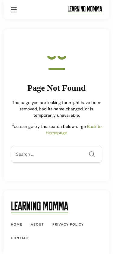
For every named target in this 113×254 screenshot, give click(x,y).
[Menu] (14, 10)
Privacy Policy (68, 224)
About (37, 224)
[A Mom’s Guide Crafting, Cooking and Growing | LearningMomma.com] (84, 9)
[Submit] (92, 155)
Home (16, 224)
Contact (20, 238)
